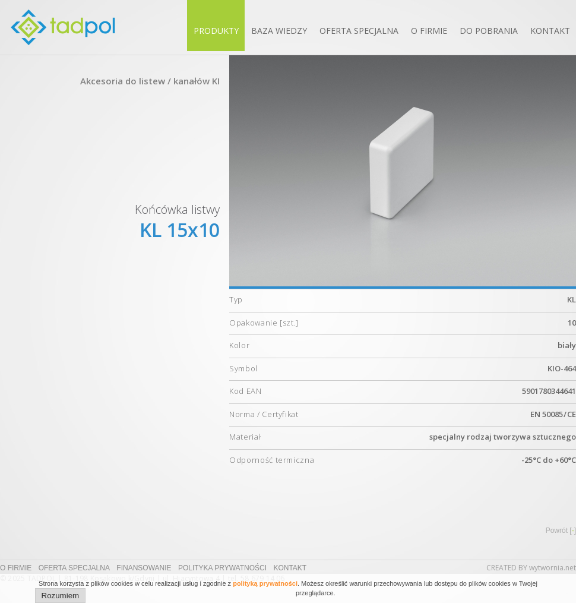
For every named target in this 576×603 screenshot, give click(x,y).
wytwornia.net (552, 568)
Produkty (216, 30)
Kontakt (550, 30)
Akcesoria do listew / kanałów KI (150, 81)
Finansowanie (143, 568)
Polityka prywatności (222, 568)
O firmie (429, 30)
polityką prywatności (265, 583)
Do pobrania (489, 30)
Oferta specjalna (358, 30)
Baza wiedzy (279, 30)
